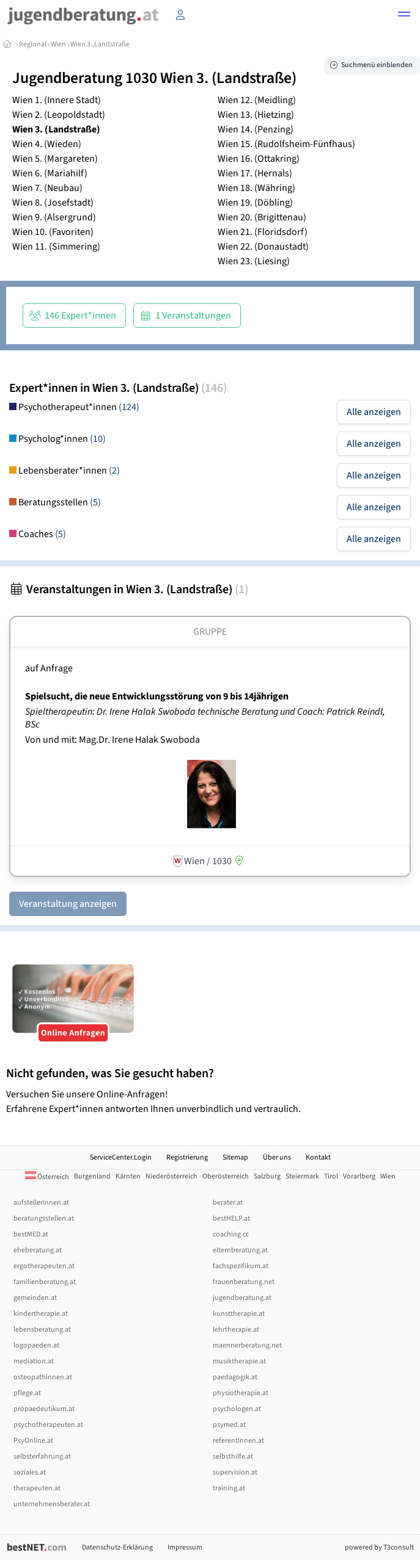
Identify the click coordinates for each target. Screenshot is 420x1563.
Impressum (185, 1547)
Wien (58, 44)
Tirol (331, 1176)
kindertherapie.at (40, 1314)
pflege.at (27, 1393)
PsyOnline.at (33, 1440)
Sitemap (235, 1157)
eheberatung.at (37, 1250)
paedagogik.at (235, 1377)
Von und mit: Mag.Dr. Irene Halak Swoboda (112, 739)
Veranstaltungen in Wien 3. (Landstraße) (128, 589)
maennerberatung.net (247, 1345)
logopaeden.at (36, 1345)
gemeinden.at (35, 1298)
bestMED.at (30, 1234)
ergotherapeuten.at (44, 1266)
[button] (404, 16)
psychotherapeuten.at (48, 1425)
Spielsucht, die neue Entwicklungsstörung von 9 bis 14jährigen (157, 696)
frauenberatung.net (243, 1282)
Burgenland (92, 1176)
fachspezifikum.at (240, 1266)
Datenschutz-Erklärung (117, 1547)
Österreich (47, 1177)
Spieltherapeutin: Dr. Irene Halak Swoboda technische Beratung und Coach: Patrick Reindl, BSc (205, 718)
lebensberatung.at (42, 1329)
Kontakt (318, 1157)
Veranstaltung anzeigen (68, 904)
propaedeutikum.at (44, 1409)
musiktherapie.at (239, 1361)
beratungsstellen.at (43, 1218)
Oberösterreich (225, 1176)
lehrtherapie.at (236, 1329)
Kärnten (128, 1176)
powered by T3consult (379, 1547)
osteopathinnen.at (42, 1377)
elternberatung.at (240, 1250)
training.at (229, 1488)
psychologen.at (237, 1409)
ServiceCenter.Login (121, 1157)
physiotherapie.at (240, 1393)
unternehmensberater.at (51, 1504)
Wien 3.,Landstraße (100, 44)
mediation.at (33, 1361)
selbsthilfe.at (233, 1456)
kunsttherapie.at (239, 1314)
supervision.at (235, 1472)
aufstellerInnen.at (41, 1202)
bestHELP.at (231, 1218)
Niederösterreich (171, 1176)
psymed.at (229, 1425)
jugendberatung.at (242, 1298)
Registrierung (187, 1157)
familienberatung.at (44, 1282)
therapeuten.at (37, 1488)
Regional (32, 44)
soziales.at (29, 1472)
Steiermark (302, 1176)
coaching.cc (231, 1234)
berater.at (228, 1202)
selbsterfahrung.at (42, 1456)
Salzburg (267, 1176)
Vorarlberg (359, 1176)
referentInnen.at (238, 1440)
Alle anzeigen (374, 412)
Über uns (277, 1157)
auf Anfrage (49, 668)
